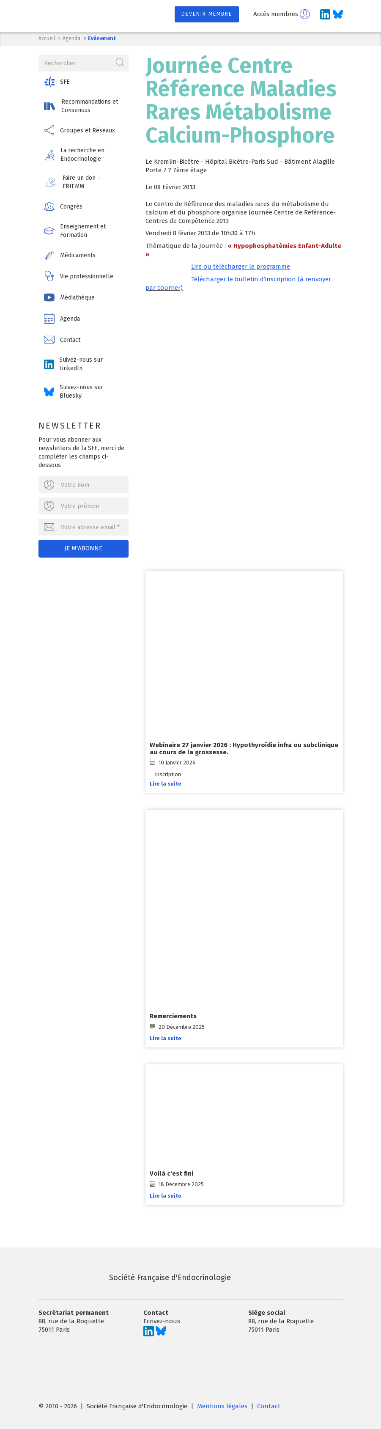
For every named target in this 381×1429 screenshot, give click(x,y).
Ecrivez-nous (161, 1320)
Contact (268, 1405)
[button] (83, 81)
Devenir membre (206, 14)
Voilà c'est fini (171, 1172)
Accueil (46, 38)
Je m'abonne (83, 548)
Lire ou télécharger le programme (240, 266)
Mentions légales (222, 1405)
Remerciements (173, 1015)
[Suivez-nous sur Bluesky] (338, 14)
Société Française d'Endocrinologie (134, 1276)
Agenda (71, 38)
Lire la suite (165, 783)
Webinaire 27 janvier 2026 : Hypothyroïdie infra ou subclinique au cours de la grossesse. (244, 747)
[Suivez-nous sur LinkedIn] (325, 14)
